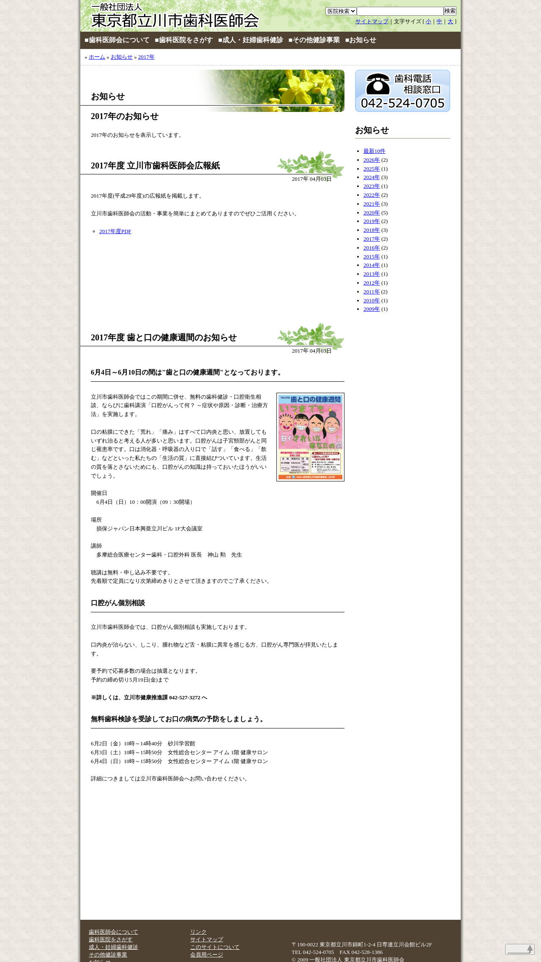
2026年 (371, 160)
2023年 (371, 186)
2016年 (371, 248)
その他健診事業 (108, 954)
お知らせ (122, 57)
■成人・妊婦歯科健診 (250, 39)
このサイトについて (215, 947)
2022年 (371, 195)
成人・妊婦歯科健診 (113, 947)
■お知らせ (361, 39)
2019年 (371, 221)
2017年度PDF (115, 231)
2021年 (371, 204)
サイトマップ (371, 21)
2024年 (371, 177)
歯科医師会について (113, 932)
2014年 (371, 265)
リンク (198, 932)
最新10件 (374, 151)
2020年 (371, 212)
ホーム (97, 57)
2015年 (371, 256)
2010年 (371, 300)
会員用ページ (206, 954)
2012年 (371, 283)
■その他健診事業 (314, 39)
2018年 (371, 230)
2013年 (371, 274)
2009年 (371, 309)
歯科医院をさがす (111, 939)
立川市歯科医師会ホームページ (182, 16)
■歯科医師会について (117, 39)
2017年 (146, 57)
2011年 (371, 291)
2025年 (371, 169)
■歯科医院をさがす (184, 39)
